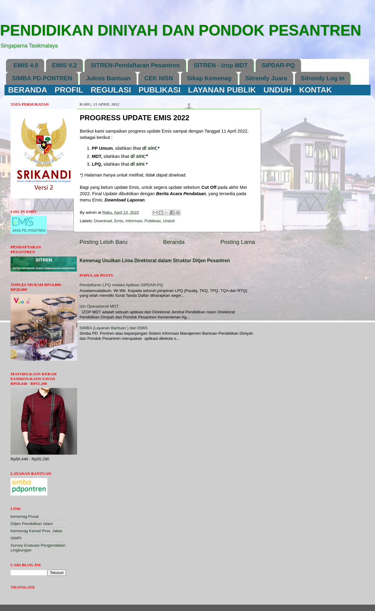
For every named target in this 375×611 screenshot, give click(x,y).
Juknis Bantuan (108, 78)
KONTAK (315, 89)
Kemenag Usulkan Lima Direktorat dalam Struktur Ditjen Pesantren (155, 260)
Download (103, 221)
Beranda (173, 242)
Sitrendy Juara (266, 78)
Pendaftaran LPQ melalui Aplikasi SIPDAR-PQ (121, 285)
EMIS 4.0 (26, 65)
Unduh (169, 221)
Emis (118, 221)
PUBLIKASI (160, 89)
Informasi (133, 221)
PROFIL (69, 89)
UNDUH (277, 89)
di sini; (138, 156)
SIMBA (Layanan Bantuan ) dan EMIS (114, 328)
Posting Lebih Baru (104, 242)
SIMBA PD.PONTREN (42, 78)
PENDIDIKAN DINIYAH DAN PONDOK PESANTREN (180, 30)
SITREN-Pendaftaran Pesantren (135, 65)
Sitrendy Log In (323, 78)
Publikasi (152, 221)
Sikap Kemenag (209, 78)
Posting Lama (237, 242)
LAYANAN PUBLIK (222, 89)
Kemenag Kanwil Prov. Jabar (36, 531)
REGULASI (111, 89)
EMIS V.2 (64, 65)
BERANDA (27, 89)
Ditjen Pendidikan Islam (31, 523)
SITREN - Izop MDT (221, 65)
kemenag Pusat (24, 516)
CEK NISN (158, 78)
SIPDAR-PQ (278, 65)
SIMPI (16, 538)
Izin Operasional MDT (99, 306)
